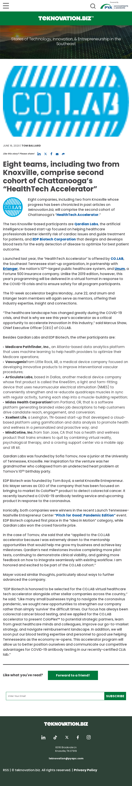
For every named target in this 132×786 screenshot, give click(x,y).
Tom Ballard (31, 146)
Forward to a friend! (73, 675)
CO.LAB (117, 258)
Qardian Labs (86, 224)
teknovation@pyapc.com (66, 758)
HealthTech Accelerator (78, 214)
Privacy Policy (85, 770)
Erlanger (10, 268)
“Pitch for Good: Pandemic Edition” (85, 515)
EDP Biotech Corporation (54, 239)
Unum (120, 268)
